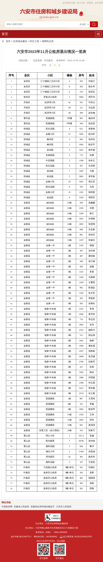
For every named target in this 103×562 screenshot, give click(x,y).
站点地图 (61, 541)
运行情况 (99, 3)
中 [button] (55, 65)
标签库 (90, 3)
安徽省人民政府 (21, 506)
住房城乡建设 (20, 41)
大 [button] (50, 65)
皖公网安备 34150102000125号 (76, 536)
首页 (5, 34)
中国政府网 (6, 506)
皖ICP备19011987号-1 (21, 536)
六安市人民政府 (63, 506)
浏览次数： (24, 60)
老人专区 (81, 3)
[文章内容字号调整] (51, 65)
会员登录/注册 (68, 3)
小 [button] (59, 65)
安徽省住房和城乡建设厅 (43, 506)
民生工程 (34, 41)
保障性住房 (47, 41)
